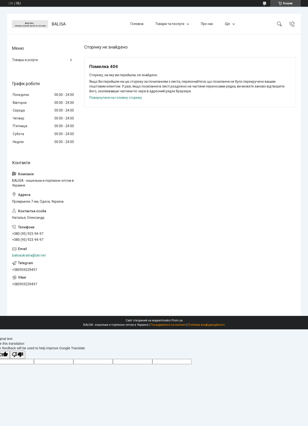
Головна (136, 24)
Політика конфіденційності (206, 324)
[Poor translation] (17, 355)
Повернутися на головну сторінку (115, 98)
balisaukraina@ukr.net (29, 255)
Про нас (207, 24)
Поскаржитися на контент (168, 324)
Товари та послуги (169, 24)
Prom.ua (177, 320)
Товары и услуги (25, 60)
